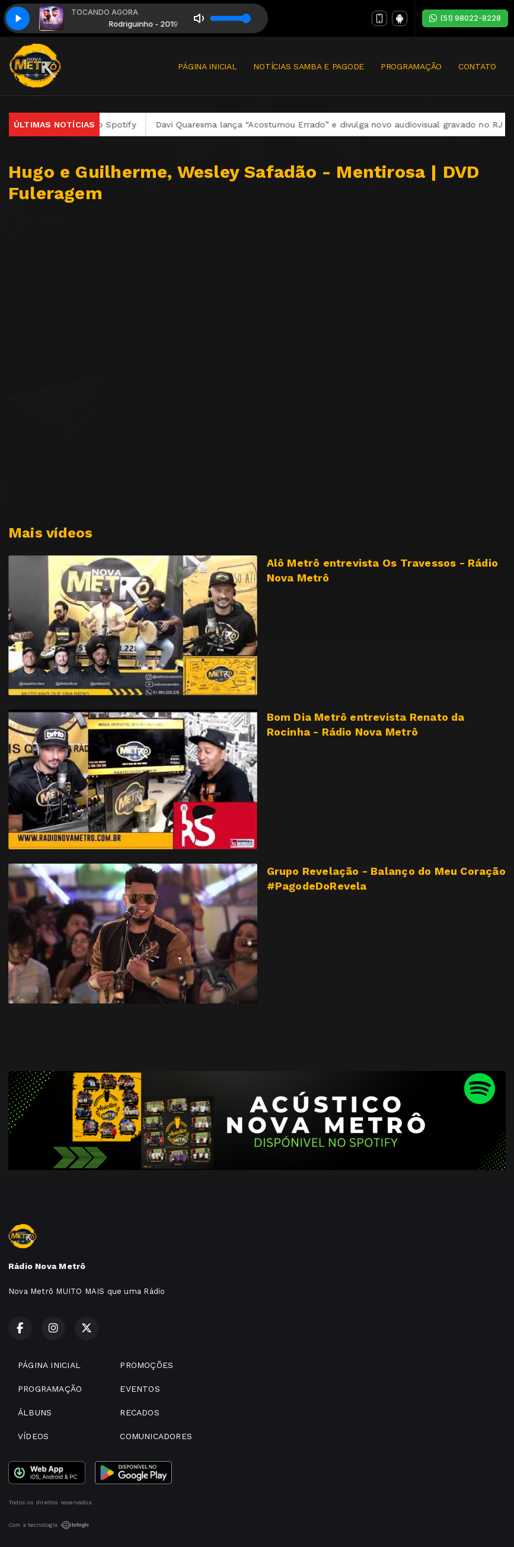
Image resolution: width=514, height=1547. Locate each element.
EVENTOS (139, 1388)
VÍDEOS (33, 1436)
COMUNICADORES (156, 1436)
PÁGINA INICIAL (207, 66)
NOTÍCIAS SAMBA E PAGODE (308, 66)
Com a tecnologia (49, 1525)
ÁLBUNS (35, 1412)
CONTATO (477, 66)
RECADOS (139, 1412)
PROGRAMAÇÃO (411, 66)
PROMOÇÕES (146, 1365)
